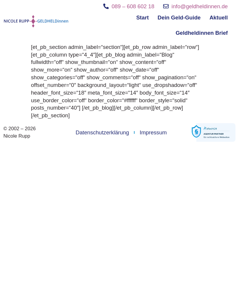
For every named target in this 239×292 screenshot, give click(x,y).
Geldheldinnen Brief (202, 33)
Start (142, 17)
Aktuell (218, 17)
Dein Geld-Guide (179, 17)
